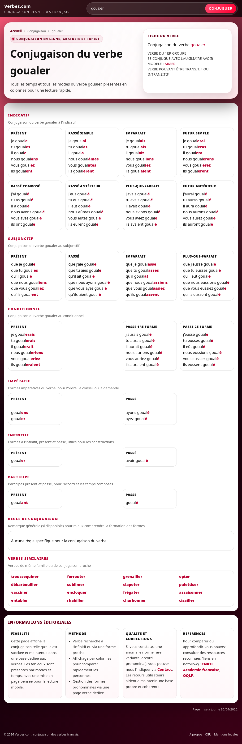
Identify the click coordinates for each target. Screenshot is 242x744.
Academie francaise (201, 669)
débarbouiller (24, 584)
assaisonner (191, 592)
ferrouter (76, 576)
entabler (19, 600)
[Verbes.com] (36, 8)
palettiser (188, 584)
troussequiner (25, 576)
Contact (164, 669)
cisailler (186, 600)
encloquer (77, 592)
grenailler (132, 576)
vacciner (19, 592)
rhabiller (75, 600)
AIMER (170, 63)
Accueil (16, 31)
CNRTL (208, 664)
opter (184, 576)
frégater (131, 592)
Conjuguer (221, 8)
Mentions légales (226, 734)
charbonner (134, 600)
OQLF (188, 675)
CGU (208, 734)
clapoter (131, 584)
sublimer (75, 584)
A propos (196, 734)
